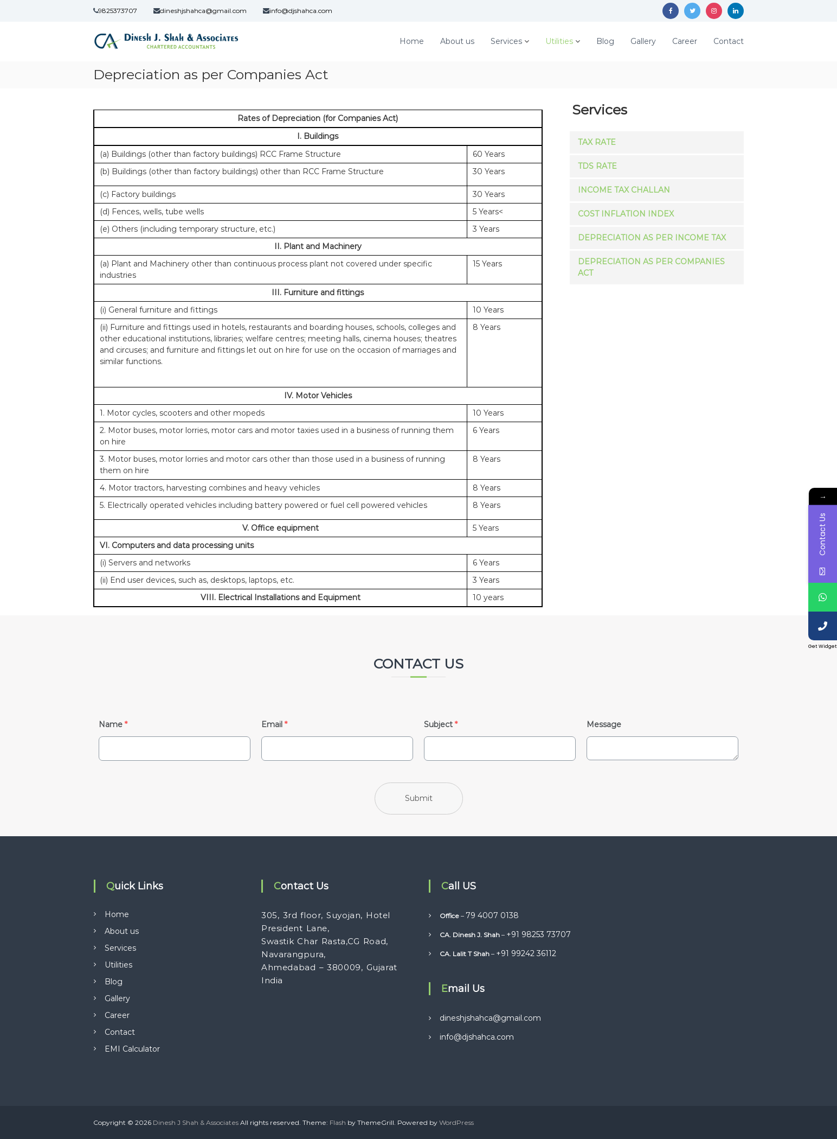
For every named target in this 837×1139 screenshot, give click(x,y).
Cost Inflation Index (626, 214)
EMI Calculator (132, 1049)
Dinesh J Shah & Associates (196, 1122)
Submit (419, 798)
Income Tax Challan (624, 190)
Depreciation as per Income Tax (652, 238)
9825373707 (117, 11)
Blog (605, 41)
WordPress (456, 1122)
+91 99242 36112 (526, 953)
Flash (338, 1122)
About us (457, 41)
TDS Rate (597, 166)
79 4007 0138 (492, 915)
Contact (728, 41)
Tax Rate (597, 142)
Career (684, 41)
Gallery (643, 41)
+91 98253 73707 (538, 934)
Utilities (559, 41)
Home (412, 41)
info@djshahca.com (300, 11)
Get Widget (822, 646)
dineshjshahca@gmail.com (203, 11)
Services (506, 41)
